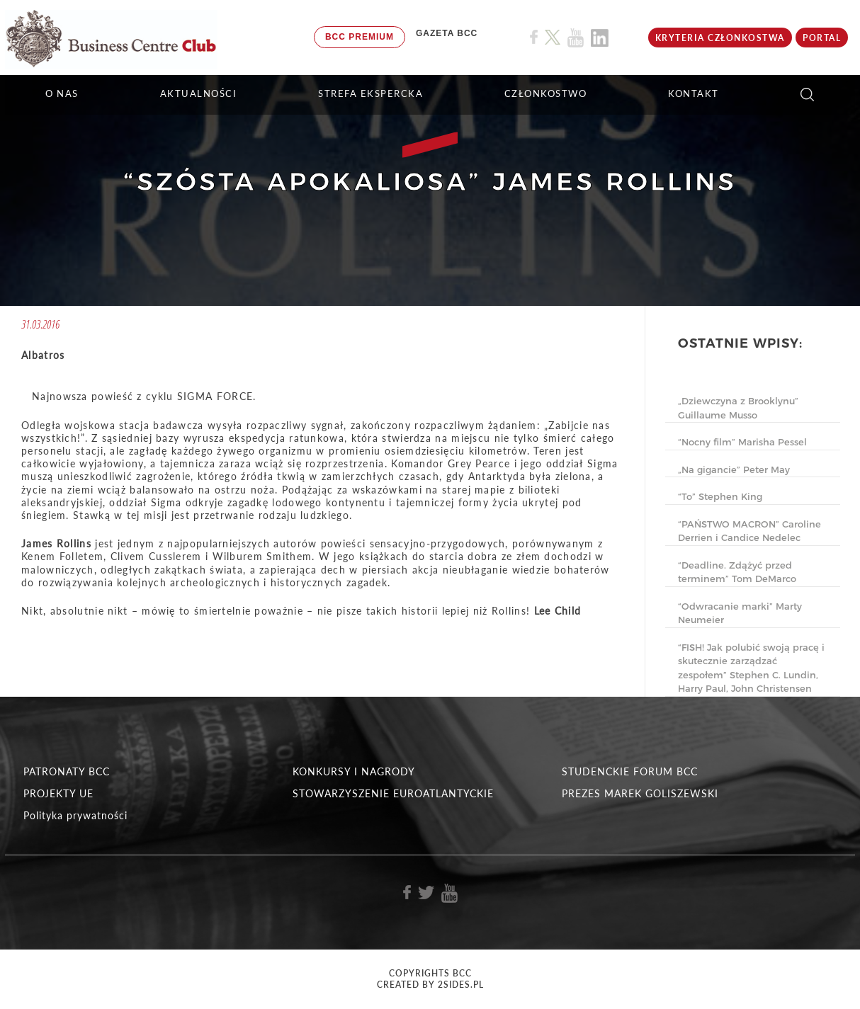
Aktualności (198, 93)
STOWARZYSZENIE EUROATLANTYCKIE (393, 793)
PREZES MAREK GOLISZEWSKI (640, 793)
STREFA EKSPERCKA (370, 93)
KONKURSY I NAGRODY (354, 771)
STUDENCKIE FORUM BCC (630, 771)
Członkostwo (545, 93)
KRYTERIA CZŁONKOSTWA (720, 38)
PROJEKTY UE (58, 793)
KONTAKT (693, 93)
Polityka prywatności (75, 815)
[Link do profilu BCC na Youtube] (575, 37)
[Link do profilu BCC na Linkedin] (599, 38)
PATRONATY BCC (66, 771)
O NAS (62, 93)
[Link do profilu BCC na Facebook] (533, 37)
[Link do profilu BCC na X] (552, 37)
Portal (822, 38)
